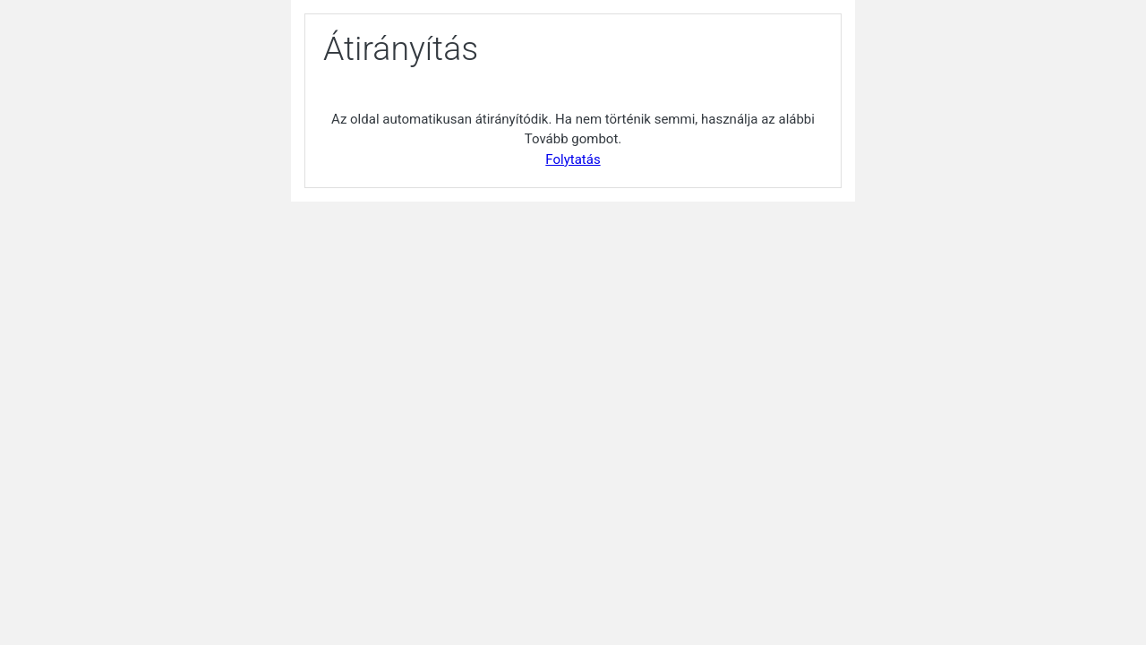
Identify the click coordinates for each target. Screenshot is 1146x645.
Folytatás (572, 159)
